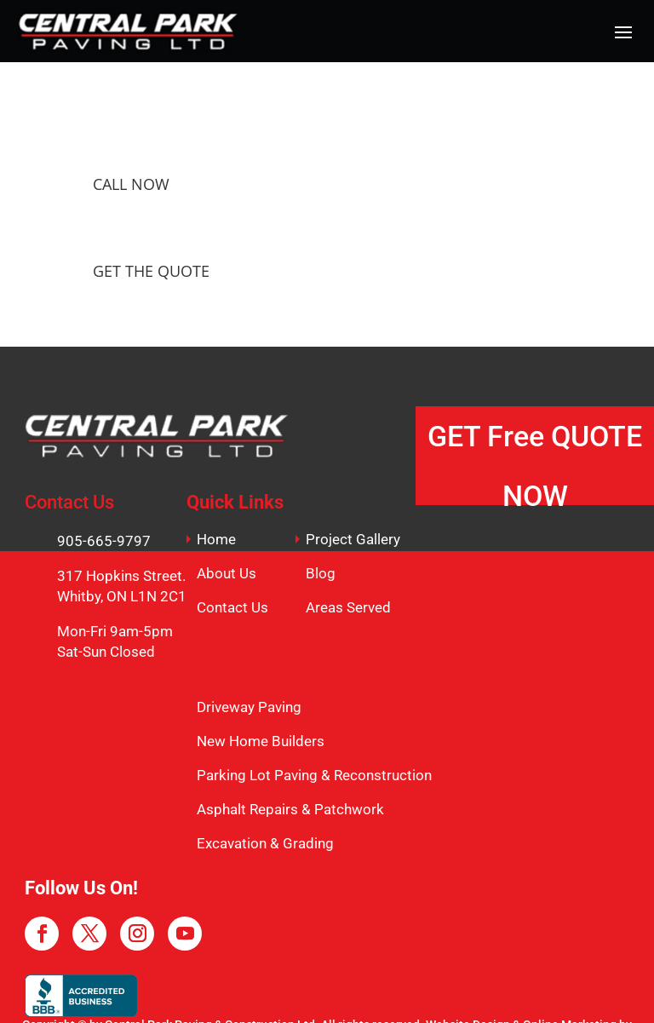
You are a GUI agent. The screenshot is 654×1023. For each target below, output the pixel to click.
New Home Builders (260, 741)
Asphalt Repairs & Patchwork (290, 809)
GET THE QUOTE (151, 271)
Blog (321, 573)
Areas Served (348, 607)
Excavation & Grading (265, 843)
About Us (226, 573)
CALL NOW (131, 184)
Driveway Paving (249, 707)
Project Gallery (353, 539)
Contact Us (232, 607)
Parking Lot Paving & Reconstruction (314, 775)
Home (216, 539)
